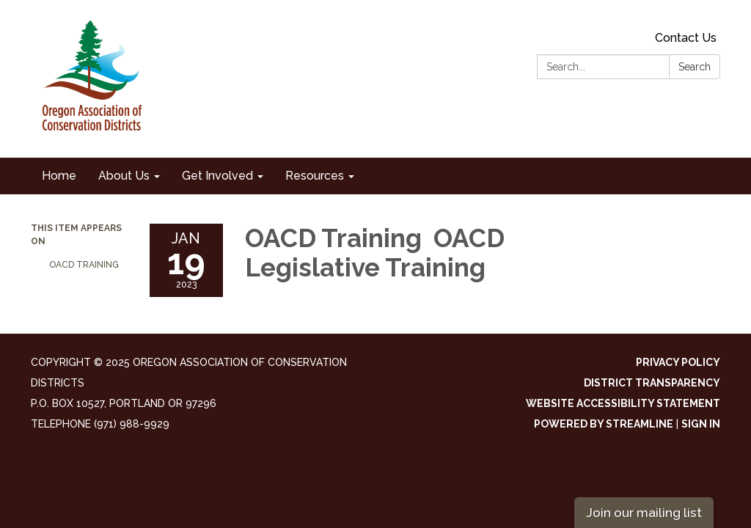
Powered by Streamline (603, 424)
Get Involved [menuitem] (217, 176)
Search (694, 67)
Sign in (700, 424)
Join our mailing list (644, 512)
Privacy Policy (678, 362)
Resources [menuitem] (314, 176)
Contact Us (686, 38)
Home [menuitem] (59, 176)
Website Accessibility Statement (623, 403)
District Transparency (652, 383)
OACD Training (85, 265)
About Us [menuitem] (124, 176)
